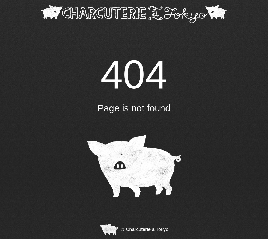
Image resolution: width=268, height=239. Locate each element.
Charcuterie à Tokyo (147, 229)
